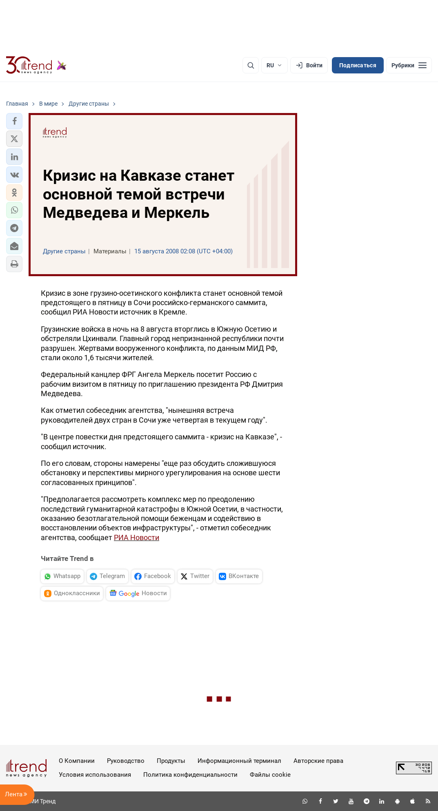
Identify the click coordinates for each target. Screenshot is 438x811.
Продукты (171, 760)
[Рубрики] (409, 65)
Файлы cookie (270, 774)
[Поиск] (250, 65)
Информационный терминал (239, 760)
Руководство (126, 760)
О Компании (77, 760)
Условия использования (95, 774)
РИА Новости (136, 537)
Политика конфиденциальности (190, 774)
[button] (14, 121)
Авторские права (318, 760)
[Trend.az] (36, 65)
